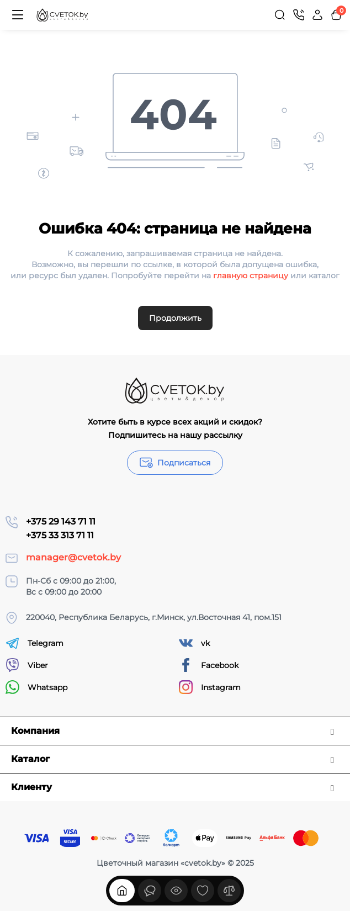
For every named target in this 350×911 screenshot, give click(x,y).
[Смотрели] (149, 890)
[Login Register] (317, 15)
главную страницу (250, 275)
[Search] (280, 15)
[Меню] (18, 15)
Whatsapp (36, 687)
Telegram (34, 643)
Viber (27, 665)
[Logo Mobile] (62, 15)
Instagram (210, 687)
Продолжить (175, 318)
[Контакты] (298, 15)
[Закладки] (202, 890)
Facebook (208, 665)
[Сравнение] (229, 890)
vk (194, 643)
